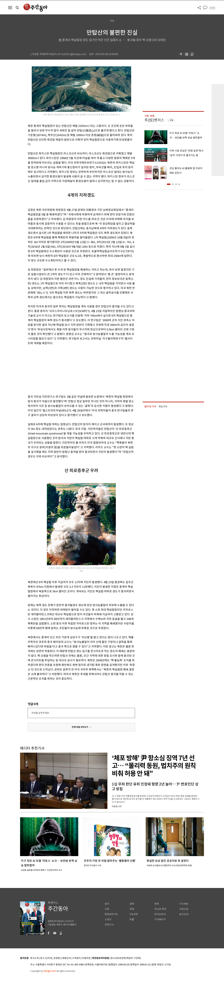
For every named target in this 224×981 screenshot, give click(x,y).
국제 (131, 909)
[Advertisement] (74, 369)
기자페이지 (160, 919)
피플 (131, 919)
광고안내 (183, 914)
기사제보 (183, 903)
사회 (107, 909)
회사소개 (34, 958)
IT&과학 (133, 914)
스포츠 (108, 919)
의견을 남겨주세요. (40, 712)
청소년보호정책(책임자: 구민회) (125, 958)
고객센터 (76, 958)
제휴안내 (66, 958)
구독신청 (183, 909)
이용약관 (86, 958)
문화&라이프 (111, 914)
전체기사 (109, 924)
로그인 (212, 8)
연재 (156, 903)
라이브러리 (160, 914)
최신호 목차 (160, 909)
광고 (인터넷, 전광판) (50, 958)
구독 (171, 120)
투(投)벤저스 (154, 120)
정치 (107, 903)
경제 (131, 903)
